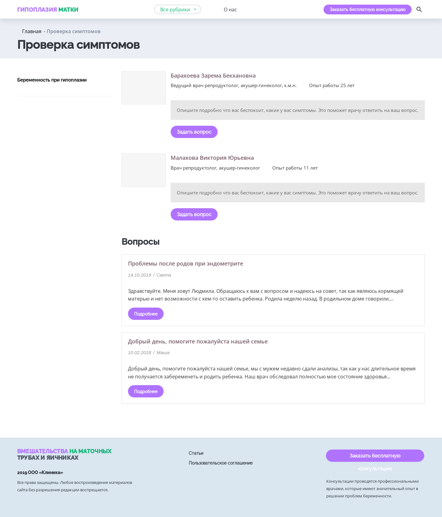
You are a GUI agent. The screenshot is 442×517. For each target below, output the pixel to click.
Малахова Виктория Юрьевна (212, 157)
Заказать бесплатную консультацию (367, 9)
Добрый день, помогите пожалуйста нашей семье (198, 341)
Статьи (196, 453)
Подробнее (145, 314)
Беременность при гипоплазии (52, 80)
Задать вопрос (194, 132)
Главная (31, 31)
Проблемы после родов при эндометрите (185, 263)
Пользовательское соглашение (221, 463)
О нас (230, 9)
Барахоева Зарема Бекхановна (213, 75)
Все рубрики (175, 9)
